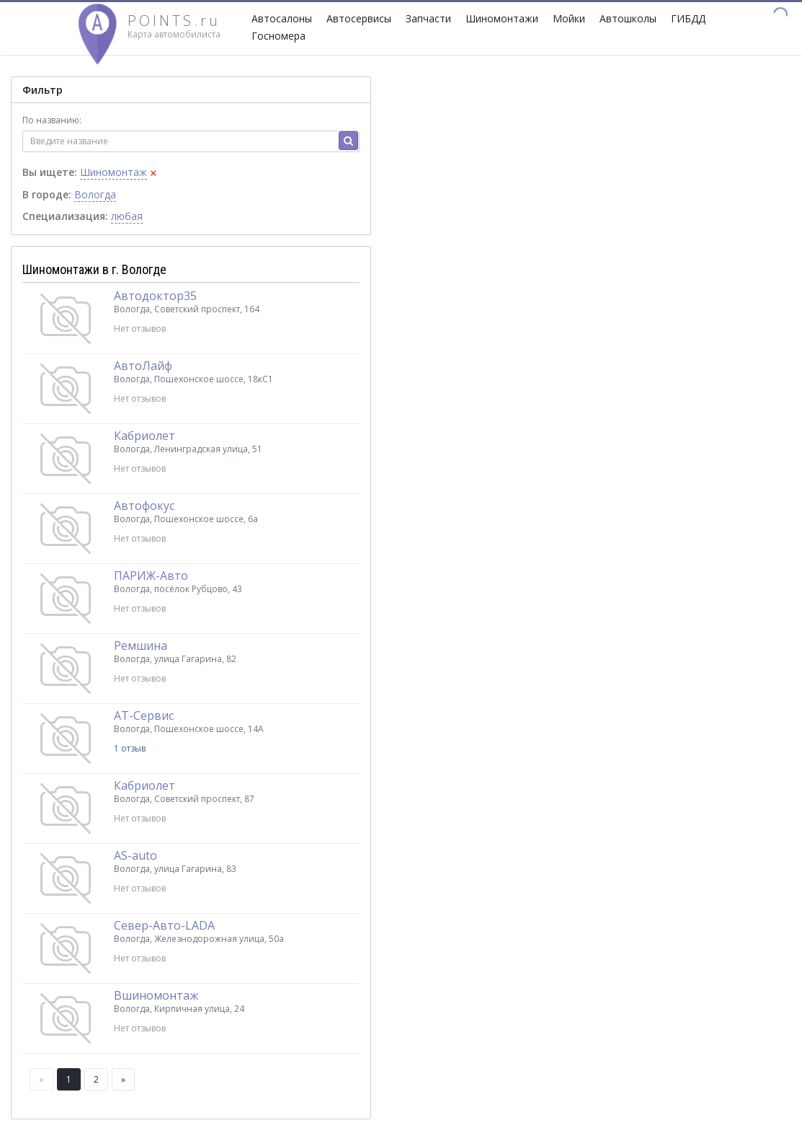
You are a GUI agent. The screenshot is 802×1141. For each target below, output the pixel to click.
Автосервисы (358, 18)
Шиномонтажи (501, 18)
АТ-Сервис (144, 715)
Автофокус (144, 506)
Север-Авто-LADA (164, 925)
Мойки (569, 18)
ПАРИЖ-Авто (151, 575)
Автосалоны (281, 18)
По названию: (51, 120)
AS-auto (135, 855)
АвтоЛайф (143, 366)
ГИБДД (688, 18)
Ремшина (140, 645)
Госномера (278, 36)
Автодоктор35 (155, 296)
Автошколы (628, 18)
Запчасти (428, 18)
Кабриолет (144, 436)
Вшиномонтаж (156, 995)
